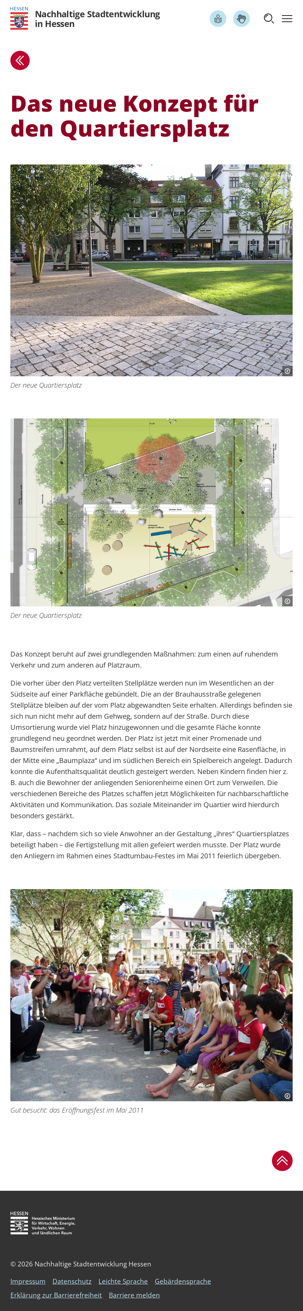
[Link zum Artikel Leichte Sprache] (218, 18)
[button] (269, 19)
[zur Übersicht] (20, 60)
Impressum (28, 1281)
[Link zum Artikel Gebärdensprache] (241, 18)
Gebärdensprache (183, 1281)
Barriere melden (134, 1295)
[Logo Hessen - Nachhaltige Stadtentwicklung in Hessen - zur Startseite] (85, 18)
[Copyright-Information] (287, 371)
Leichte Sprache (123, 1281)
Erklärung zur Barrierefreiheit (56, 1295)
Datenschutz (72, 1281)
